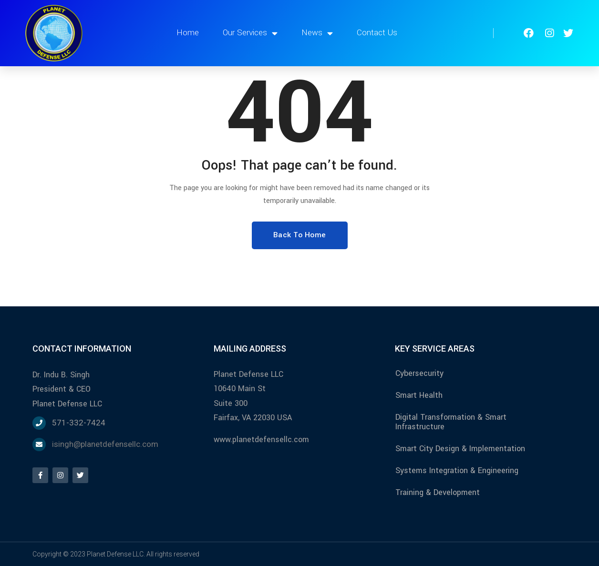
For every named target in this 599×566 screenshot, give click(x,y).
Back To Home (299, 235)
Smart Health (419, 395)
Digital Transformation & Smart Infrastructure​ (450, 422)
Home (187, 33)
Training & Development (437, 492)
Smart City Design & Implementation (460, 448)
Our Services (250, 33)
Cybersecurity (419, 373)
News (317, 33)
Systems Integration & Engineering (456, 470)
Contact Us (377, 33)
